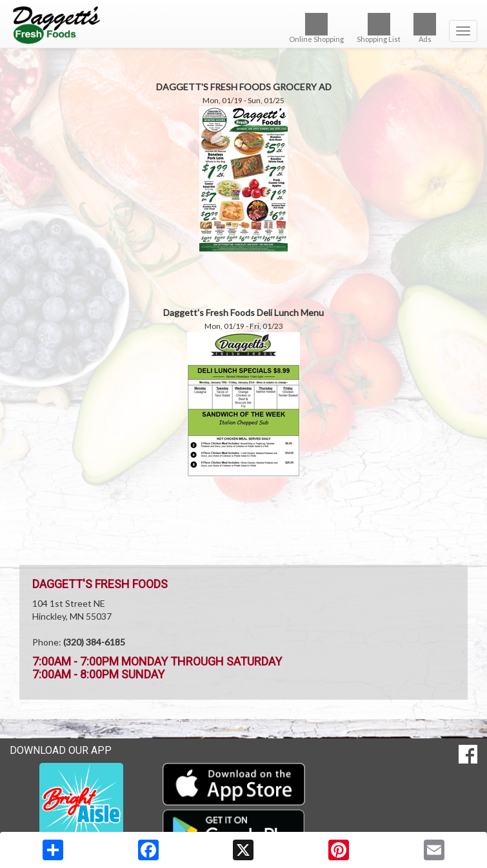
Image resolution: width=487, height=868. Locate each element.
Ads (424, 28)
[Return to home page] (243, 25)
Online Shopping (316, 28)
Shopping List (379, 28)
